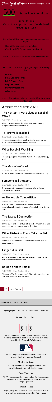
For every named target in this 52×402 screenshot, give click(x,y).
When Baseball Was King (17, 149)
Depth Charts (12, 84)
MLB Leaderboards (15, 77)
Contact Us (22, 310)
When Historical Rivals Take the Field (25, 233)
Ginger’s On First (12, 250)
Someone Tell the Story (16, 180)
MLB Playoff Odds (15, 81)
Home (8, 74)
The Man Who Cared (15, 166)
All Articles (10, 91)
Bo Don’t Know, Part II (16, 266)
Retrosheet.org (26, 387)
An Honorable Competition (19, 197)
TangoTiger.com (26, 373)
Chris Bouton (17, 120)
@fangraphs (9, 310)
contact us (42, 56)
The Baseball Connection (17, 216)
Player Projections (14, 87)
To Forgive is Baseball (15, 132)
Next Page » (15, 289)
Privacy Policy (30, 317)
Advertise (33, 310)
